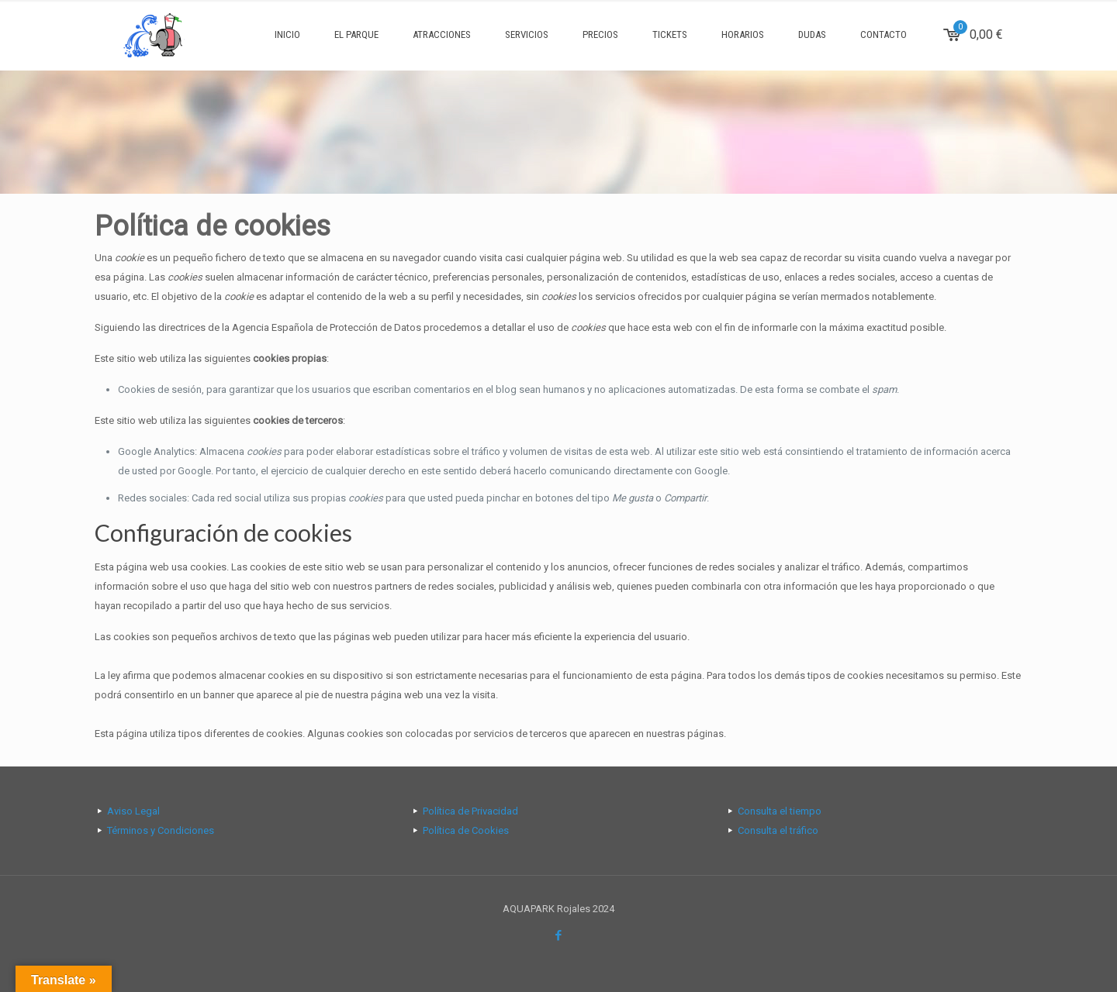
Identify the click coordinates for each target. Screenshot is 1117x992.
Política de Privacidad (470, 811)
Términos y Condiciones (160, 830)
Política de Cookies (466, 830)
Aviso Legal (133, 811)
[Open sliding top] (558, 17)
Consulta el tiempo (779, 811)
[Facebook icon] (559, 935)
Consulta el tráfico (778, 830)
